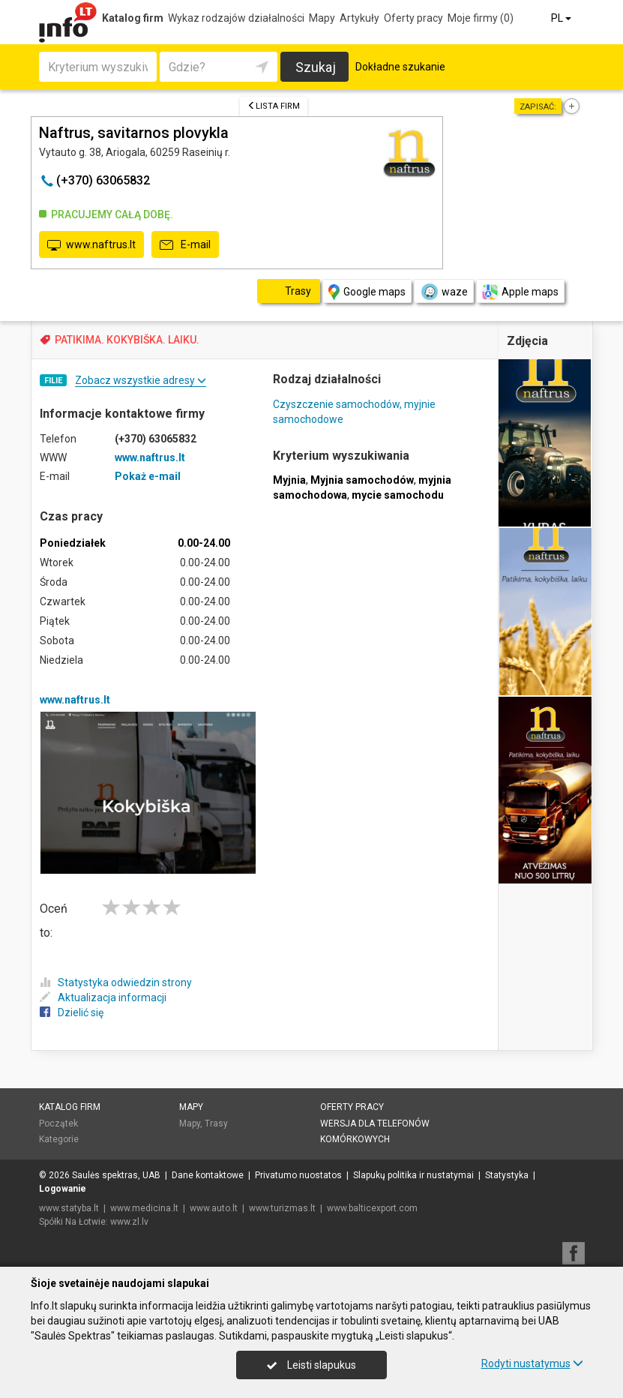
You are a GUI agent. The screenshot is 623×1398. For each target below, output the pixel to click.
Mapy (322, 18)
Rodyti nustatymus (532, 1364)
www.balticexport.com (372, 1208)
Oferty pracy (413, 18)
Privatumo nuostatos (298, 1175)
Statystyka (507, 1175)
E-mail (185, 245)
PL (562, 18)
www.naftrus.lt (91, 245)
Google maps (367, 292)
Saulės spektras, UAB (116, 1175)
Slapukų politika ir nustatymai (413, 1175)
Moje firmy (481, 18)
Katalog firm (132, 18)
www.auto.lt (214, 1208)
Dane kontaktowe (208, 1175)
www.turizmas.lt (282, 1208)
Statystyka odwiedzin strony (116, 982)
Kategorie (59, 1139)
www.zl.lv (129, 1221)
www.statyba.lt (69, 1208)
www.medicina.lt (144, 1208)
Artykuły (359, 18)
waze (444, 292)
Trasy (216, 1123)
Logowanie (62, 1189)
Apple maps (520, 292)
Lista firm (273, 106)
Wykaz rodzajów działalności (236, 18)
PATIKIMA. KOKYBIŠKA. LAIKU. (127, 340)
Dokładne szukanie (400, 67)
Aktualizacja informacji (103, 998)
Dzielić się (71, 1012)
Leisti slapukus (311, 1365)
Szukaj (315, 67)
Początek (58, 1123)
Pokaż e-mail (148, 476)
